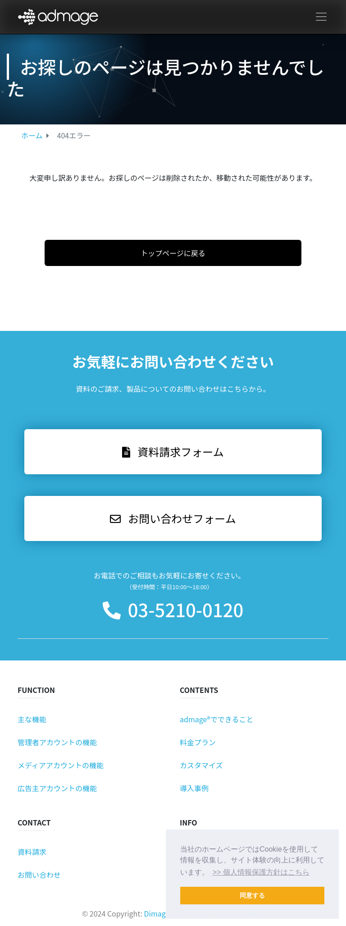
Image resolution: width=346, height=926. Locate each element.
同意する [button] (252, 895)
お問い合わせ (39, 874)
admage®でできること (217, 719)
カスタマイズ (201, 765)
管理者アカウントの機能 (57, 742)
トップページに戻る (173, 253)
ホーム (32, 135)
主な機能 (32, 719)
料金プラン (198, 742)
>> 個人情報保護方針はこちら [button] (261, 872)
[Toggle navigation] (321, 16)
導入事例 (194, 788)
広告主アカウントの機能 (57, 788)
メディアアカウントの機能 (61, 765)
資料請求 (32, 851)
